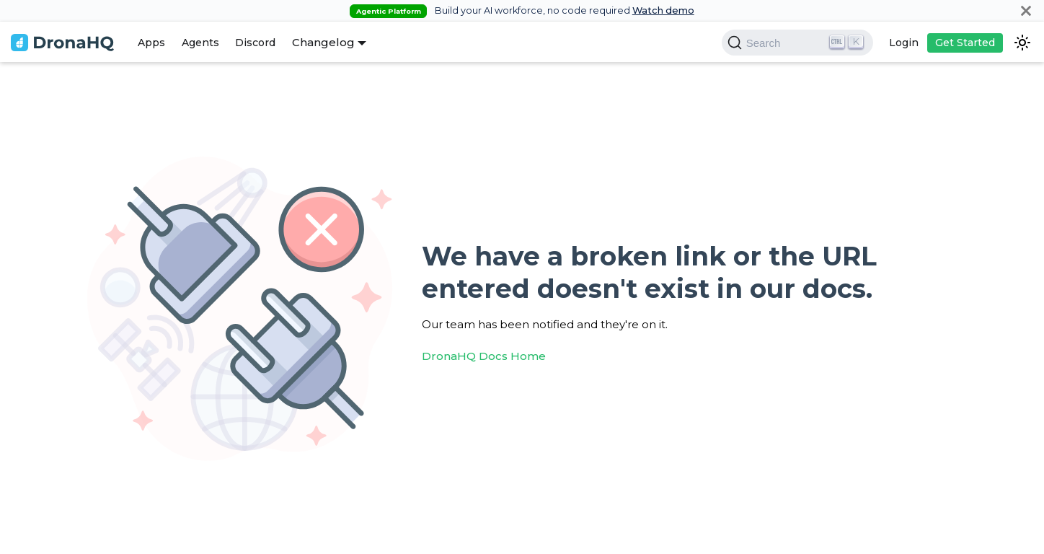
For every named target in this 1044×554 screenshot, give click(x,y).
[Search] (797, 43)
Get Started (965, 42)
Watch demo (663, 10)
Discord (255, 42)
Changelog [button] (323, 42)
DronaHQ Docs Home (484, 356)
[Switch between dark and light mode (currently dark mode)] (1022, 42)
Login (904, 42)
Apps (151, 42)
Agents (200, 42)
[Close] (1026, 10)
